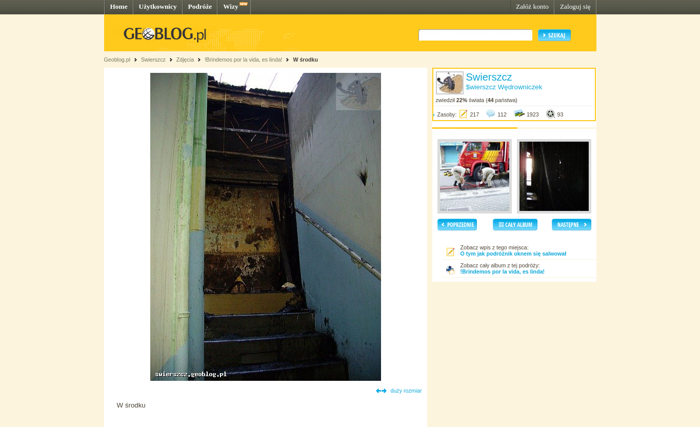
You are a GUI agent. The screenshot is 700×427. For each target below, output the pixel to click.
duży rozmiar (406, 390)
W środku (305, 59)
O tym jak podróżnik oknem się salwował (514, 253)
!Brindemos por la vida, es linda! (244, 59)
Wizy (230, 6)
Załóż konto (532, 6)
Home (119, 6)
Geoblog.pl (117, 59)
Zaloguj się (575, 6)
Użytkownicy (158, 6)
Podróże (200, 6)
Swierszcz (153, 59)
